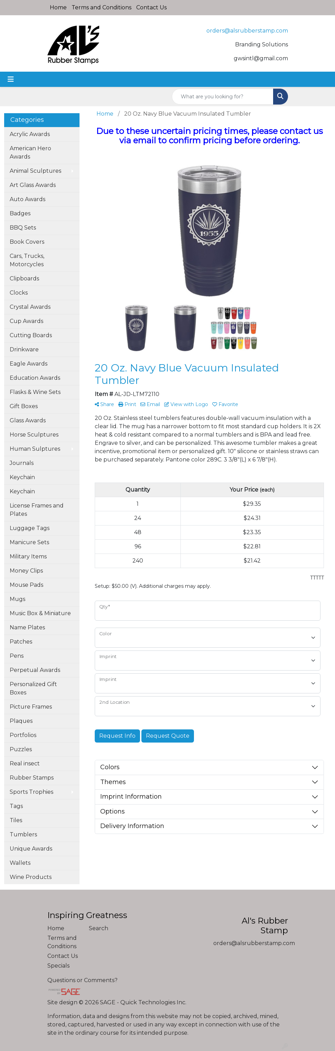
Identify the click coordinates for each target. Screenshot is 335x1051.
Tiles (16, 820)
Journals (22, 463)
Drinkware (24, 349)
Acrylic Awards (30, 134)
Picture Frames (31, 706)
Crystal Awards (30, 307)
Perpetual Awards (35, 670)
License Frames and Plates (37, 509)
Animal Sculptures (35, 171)
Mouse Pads (26, 585)
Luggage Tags (29, 528)
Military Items (28, 556)
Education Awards (35, 378)
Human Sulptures (35, 449)
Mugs (17, 599)
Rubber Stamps (32, 777)
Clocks (19, 292)
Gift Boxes (24, 406)
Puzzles (21, 749)
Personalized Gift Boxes (33, 688)
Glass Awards (28, 420)
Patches (21, 641)
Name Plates (27, 627)
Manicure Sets (29, 542)
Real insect (25, 763)
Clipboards (24, 278)
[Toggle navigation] (10, 79)
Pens (17, 656)
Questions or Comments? (82, 980)
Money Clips (26, 570)
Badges (20, 213)
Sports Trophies (31, 792)
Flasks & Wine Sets (35, 392)
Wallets (20, 863)
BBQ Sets (23, 227)
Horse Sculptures (34, 434)
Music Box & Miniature (40, 613)
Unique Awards (31, 848)
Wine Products (31, 877)
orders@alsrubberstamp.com (247, 30)
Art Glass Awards (33, 185)
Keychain (22, 477)
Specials (58, 965)
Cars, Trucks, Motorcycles (27, 260)
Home (58, 7)
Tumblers (23, 834)
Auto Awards (27, 199)
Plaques (21, 721)
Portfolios (23, 735)
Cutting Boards (31, 335)
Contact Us (151, 7)
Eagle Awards (28, 363)
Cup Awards (26, 321)
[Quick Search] (222, 97)
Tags (16, 806)
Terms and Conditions (101, 7)
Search (98, 928)
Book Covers (27, 242)
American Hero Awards (30, 152)
